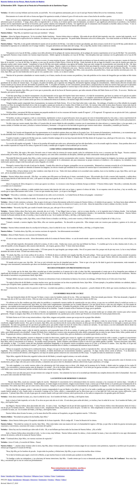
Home (3, 476)
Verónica (47, 476)
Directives (33, 480)
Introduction (17, 480)
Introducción (10, 476)
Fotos (53, 476)
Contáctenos (60, 476)
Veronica (51, 480)
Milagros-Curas (37, 476)
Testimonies (43, 480)
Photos (58, 480)
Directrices (27, 476)
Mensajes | (19, 476)
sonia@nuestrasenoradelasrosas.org (68, 470)
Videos (63, 480)
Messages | (26, 480)
